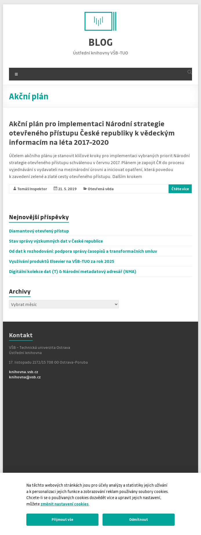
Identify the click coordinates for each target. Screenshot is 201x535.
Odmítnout (138, 519)
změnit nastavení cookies (65, 503)
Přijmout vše (62, 519)
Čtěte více (180, 188)
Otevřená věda (101, 188)
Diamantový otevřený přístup (39, 231)
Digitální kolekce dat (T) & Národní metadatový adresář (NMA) (72, 271)
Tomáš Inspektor (32, 188)
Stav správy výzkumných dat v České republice (56, 241)
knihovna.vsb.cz (23, 371)
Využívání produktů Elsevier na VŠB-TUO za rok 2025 (61, 261)
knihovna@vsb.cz (25, 376)
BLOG (100, 42)
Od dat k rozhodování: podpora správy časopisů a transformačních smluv (83, 251)
